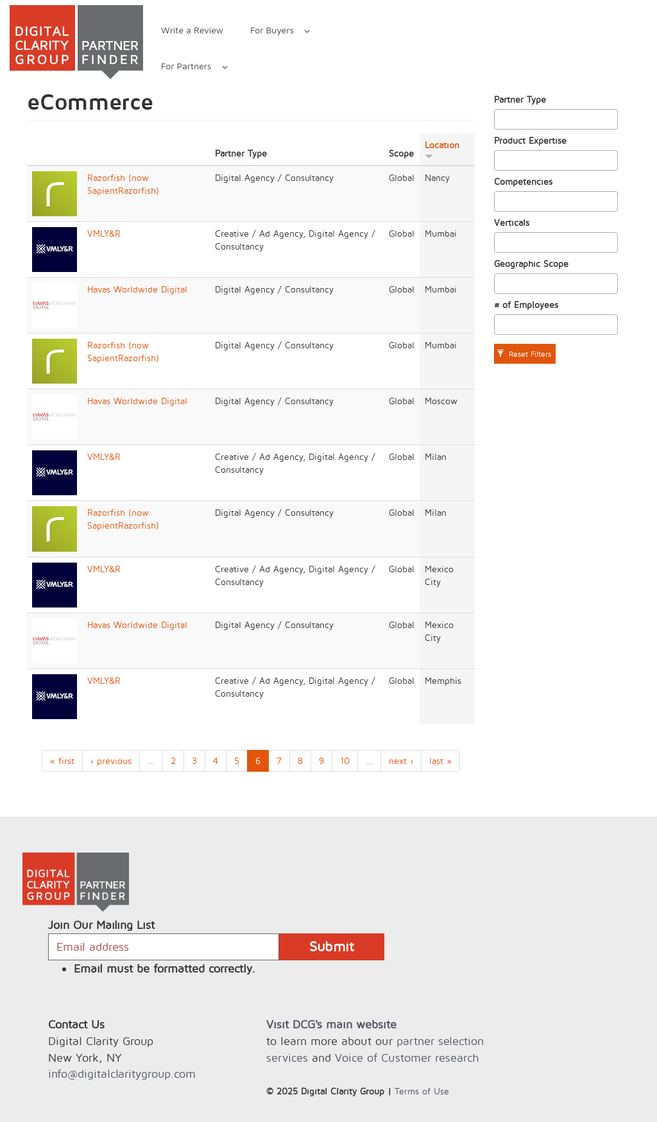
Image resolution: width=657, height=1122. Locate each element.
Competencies (523, 181)
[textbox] (501, 119)
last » (440, 760)
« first (62, 760)
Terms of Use (422, 1090)
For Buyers (273, 31)
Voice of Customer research (407, 1057)
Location (442, 149)
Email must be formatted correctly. (164, 968)
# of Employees (526, 304)
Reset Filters (524, 354)
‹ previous (111, 760)
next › (401, 760)
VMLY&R (104, 233)
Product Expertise (530, 140)
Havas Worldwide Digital (137, 289)
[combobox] (556, 119)
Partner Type (520, 99)
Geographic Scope (531, 263)
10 (345, 760)
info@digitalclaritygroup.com (122, 1073)
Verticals (511, 222)
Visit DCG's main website (331, 1024)
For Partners (188, 67)
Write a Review (192, 29)
